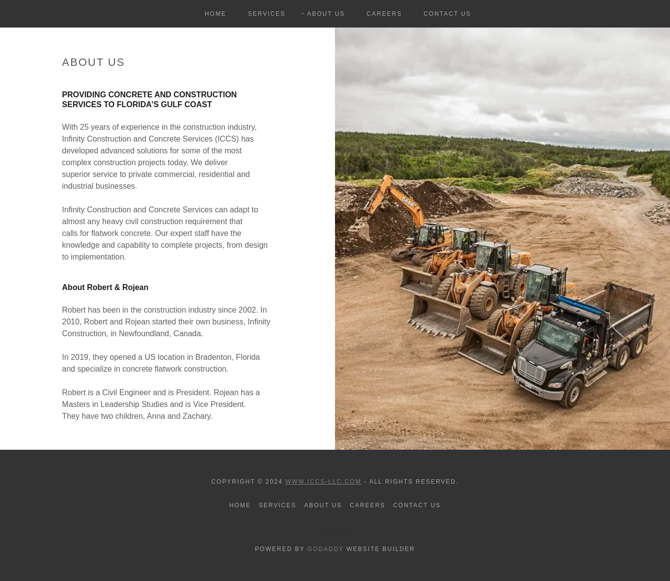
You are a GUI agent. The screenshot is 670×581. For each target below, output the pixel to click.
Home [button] (240, 505)
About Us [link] (326, 13)
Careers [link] (384, 13)
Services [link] (267, 13)
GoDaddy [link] (325, 549)
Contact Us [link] (447, 13)
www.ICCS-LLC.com (323, 481)
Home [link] (215, 13)
